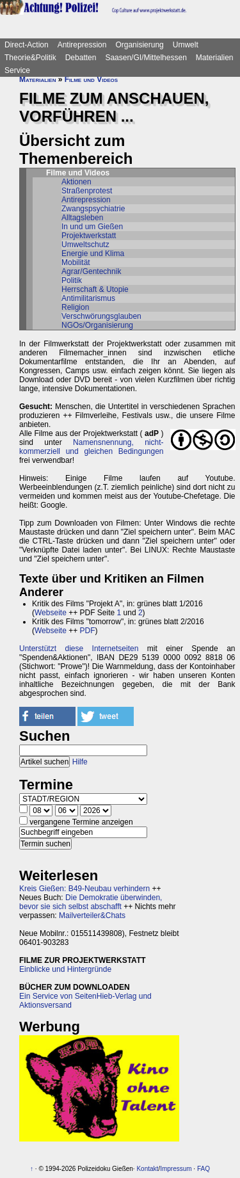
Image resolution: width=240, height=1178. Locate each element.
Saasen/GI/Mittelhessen (145, 57)
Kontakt (147, 1168)
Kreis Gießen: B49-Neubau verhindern (84, 888)
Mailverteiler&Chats (92, 915)
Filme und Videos (91, 79)
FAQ (203, 1168)
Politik (71, 280)
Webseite (51, 612)
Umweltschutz (85, 244)
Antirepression (82, 44)
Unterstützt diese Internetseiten (78, 648)
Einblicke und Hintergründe (65, 969)
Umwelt (185, 44)
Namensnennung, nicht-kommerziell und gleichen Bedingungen (91, 447)
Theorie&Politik (30, 57)
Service (17, 70)
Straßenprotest (86, 190)
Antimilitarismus (88, 298)
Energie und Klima (92, 253)
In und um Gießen (92, 226)
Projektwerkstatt (88, 235)
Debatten (81, 57)
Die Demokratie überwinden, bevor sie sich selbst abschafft (90, 902)
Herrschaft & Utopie (95, 289)
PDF (87, 630)
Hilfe (80, 761)
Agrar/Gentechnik (91, 271)
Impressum (175, 1168)
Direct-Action (26, 44)
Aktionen (76, 181)
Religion (75, 307)
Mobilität (75, 262)
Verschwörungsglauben (101, 316)
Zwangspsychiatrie (93, 208)
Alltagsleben (82, 217)
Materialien (215, 57)
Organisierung (139, 44)
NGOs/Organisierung (97, 325)
